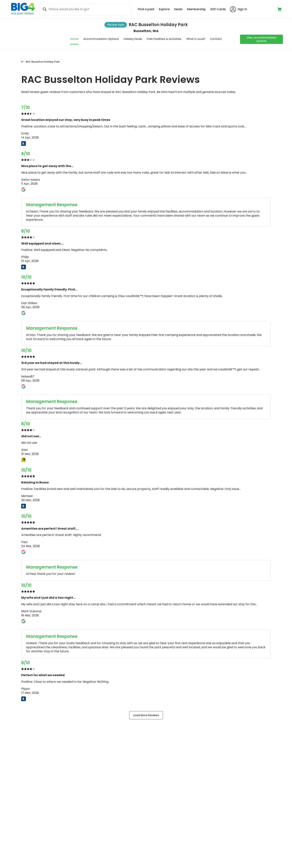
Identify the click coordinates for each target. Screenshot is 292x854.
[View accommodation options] (261, 39)
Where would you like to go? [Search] (69, 9)
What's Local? (195, 39)
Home (74, 39)
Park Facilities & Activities (164, 39)
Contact (216, 39)
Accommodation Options (101, 39)
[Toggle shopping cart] (280, 9)
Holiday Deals (133, 39)
